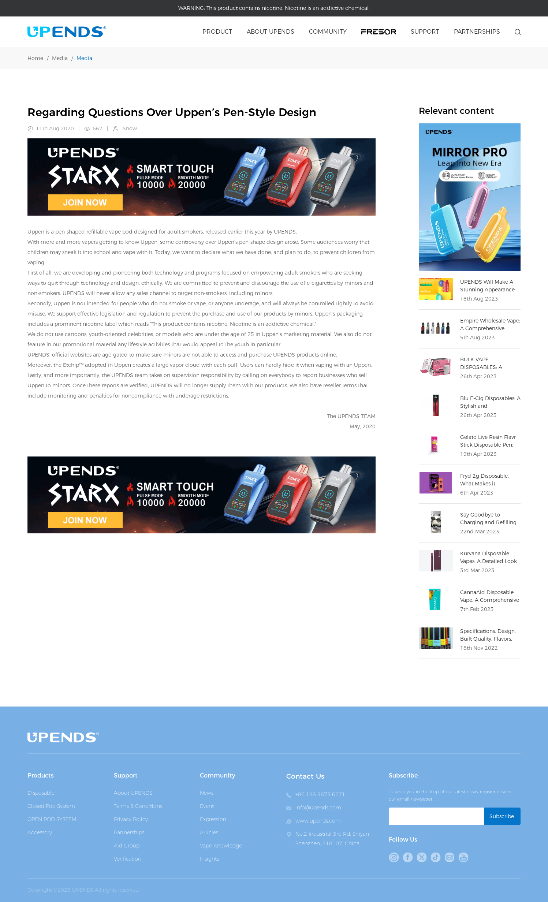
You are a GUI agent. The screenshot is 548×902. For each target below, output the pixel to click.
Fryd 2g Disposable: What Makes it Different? (484, 484)
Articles (209, 832)
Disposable (41, 793)
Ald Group (126, 845)
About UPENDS (133, 793)
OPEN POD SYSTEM (52, 819)
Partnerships (477, 31)
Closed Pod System (51, 806)
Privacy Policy (131, 819)
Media (60, 58)
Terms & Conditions (138, 806)
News (206, 793)
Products (40, 775)
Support (425, 31)
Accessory (39, 832)
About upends (270, 31)
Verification (127, 859)
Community (328, 31)
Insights (209, 859)
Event (207, 806)
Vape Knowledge (221, 845)
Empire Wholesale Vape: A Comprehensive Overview (490, 328)
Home (35, 58)
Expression (213, 819)
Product (217, 31)
